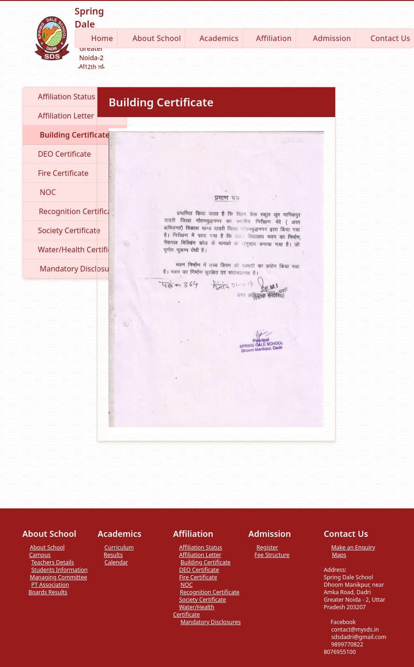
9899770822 (343, 644)
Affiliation (269, 38)
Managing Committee (54, 577)
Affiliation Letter (197, 555)
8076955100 (347, 649)
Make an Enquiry (349, 547)
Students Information (55, 570)
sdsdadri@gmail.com (355, 637)
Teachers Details (48, 562)
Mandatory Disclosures (207, 622)
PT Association (45, 585)
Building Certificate (201, 562)
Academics (213, 38)
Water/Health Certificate (193, 611)
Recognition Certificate (206, 592)
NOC (183, 585)
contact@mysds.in (351, 629)
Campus (36, 555)
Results (110, 555)
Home (96, 38)
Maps (335, 555)
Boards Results (44, 592)
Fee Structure (269, 555)
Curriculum (116, 547)
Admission (325, 38)
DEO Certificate (196, 570)
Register (263, 547)
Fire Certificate (195, 577)
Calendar (113, 562)
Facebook (339, 622)
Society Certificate (199, 600)
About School (151, 38)
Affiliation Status (197, 547)
